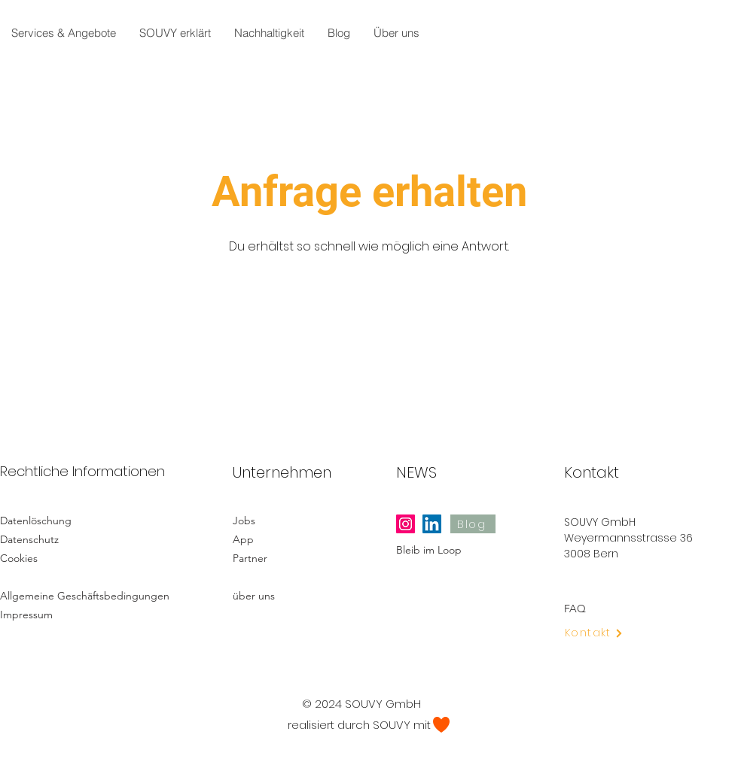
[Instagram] (405, 523)
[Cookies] (53, 557)
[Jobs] (286, 520)
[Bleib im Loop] (455, 549)
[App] (286, 539)
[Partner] (291, 557)
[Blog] (473, 523)
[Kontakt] (603, 633)
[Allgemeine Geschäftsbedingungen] (89, 595)
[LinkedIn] (431, 523)
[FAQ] (623, 608)
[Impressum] (53, 614)
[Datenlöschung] (53, 520)
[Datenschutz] (53, 539)
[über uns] (291, 595)
